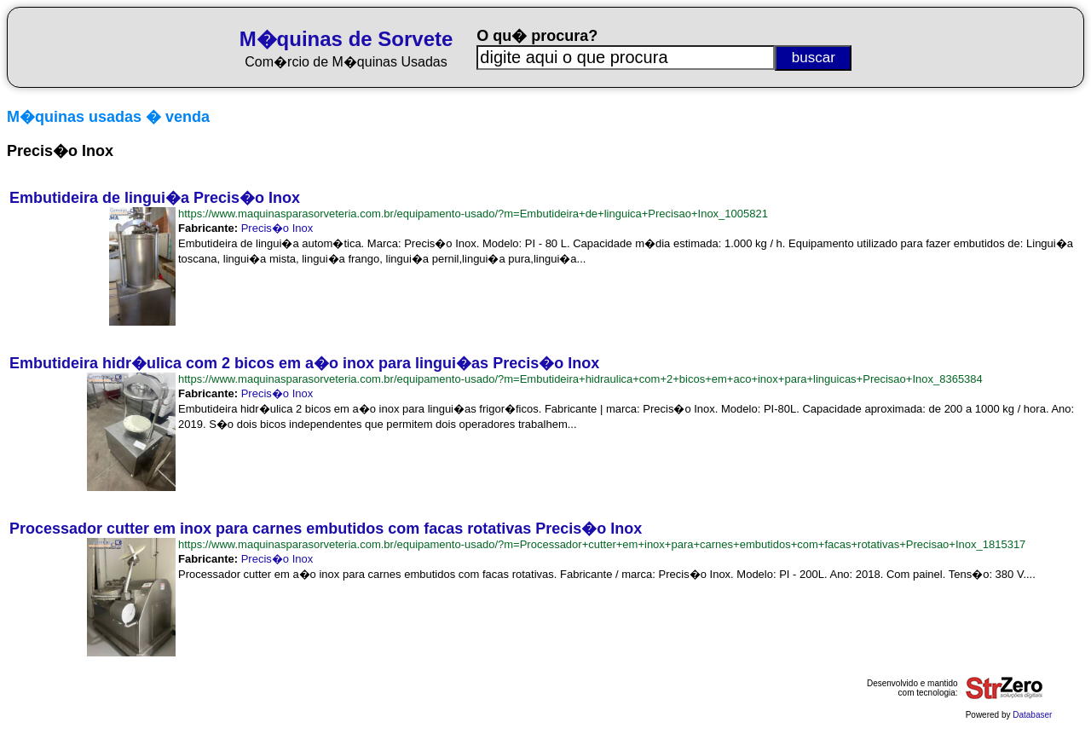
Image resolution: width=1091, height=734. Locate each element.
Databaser (1032, 715)
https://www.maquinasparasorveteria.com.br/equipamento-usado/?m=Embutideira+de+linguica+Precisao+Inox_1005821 (473, 213)
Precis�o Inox (277, 228)
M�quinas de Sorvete (346, 38)
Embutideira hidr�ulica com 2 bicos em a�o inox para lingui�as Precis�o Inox (304, 363)
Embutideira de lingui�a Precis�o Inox (154, 197)
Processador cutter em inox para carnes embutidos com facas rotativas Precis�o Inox (325, 528)
